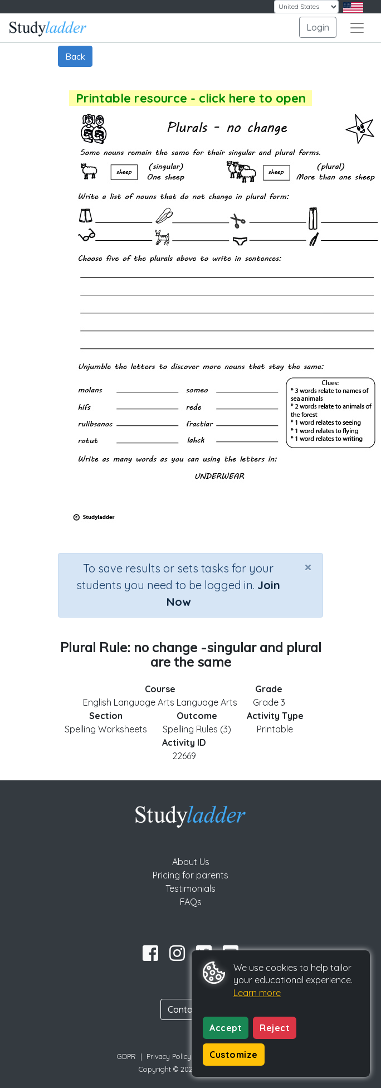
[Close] (308, 566)
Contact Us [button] (190, 1009)
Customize (233, 1054)
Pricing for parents (190, 875)
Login (317, 27)
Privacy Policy (168, 1056)
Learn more (257, 992)
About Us (190, 861)
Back (75, 56)
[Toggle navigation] (357, 27)
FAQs (191, 901)
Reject (275, 1027)
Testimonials (190, 888)
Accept (225, 1027)
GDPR (126, 1056)
